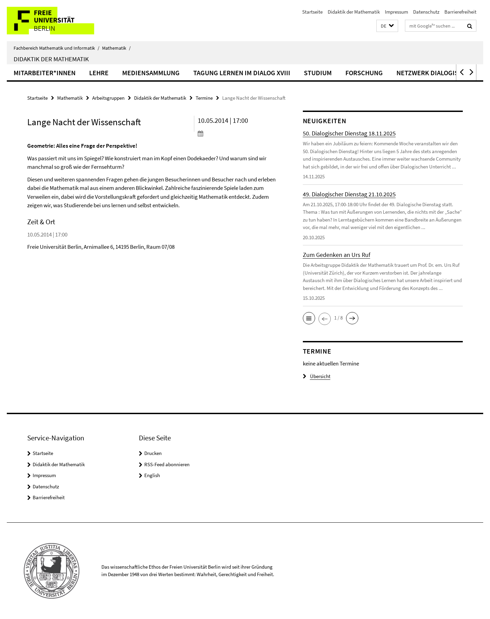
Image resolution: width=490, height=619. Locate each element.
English (152, 475)
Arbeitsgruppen (108, 98)
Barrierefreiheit (460, 12)
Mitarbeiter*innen (45, 72)
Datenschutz (426, 12)
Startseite (312, 12)
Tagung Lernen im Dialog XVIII (241, 72)
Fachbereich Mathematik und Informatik (56, 48)
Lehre (99, 72)
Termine (204, 98)
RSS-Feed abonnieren (167, 464)
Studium (318, 72)
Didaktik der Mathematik (354, 12)
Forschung (364, 72)
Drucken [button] (153, 453)
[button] (387, 26)
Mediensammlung (151, 72)
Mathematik (116, 48)
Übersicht (316, 376)
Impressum (396, 12)
